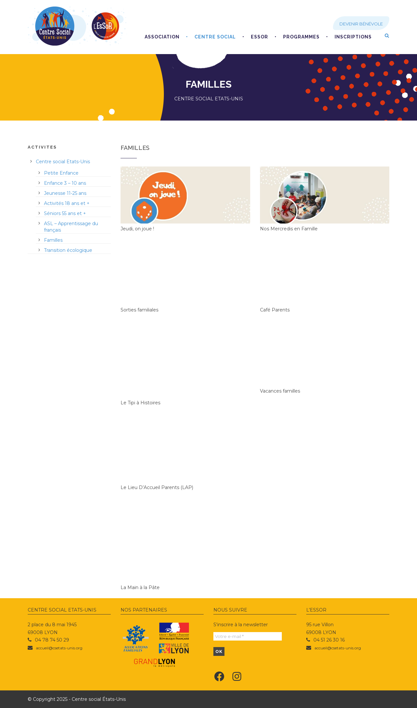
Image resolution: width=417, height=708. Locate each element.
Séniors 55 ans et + (65, 213)
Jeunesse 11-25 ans (65, 193)
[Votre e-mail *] (247, 636)
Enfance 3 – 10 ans (65, 183)
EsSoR (259, 36)
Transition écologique (68, 250)
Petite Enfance (61, 173)
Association (162, 36)
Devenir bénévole (361, 23)
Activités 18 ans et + (67, 203)
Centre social (215, 36)
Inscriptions (353, 36)
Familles (53, 240)
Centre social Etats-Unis (63, 162)
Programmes (301, 36)
